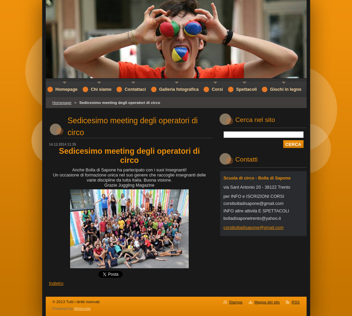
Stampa (236, 302)
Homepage (62, 103)
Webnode (82, 309)
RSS (296, 302)
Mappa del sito (267, 302)
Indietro (56, 283)
